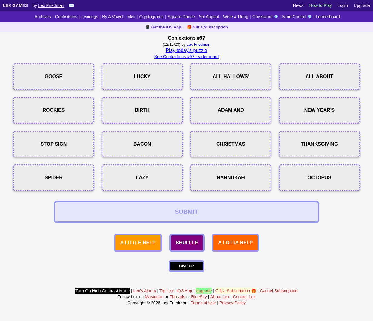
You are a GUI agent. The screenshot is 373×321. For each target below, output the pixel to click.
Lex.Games (15, 5)
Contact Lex (244, 296)
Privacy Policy (232, 302)
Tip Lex (166, 290)
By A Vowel (112, 16)
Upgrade (362, 5)
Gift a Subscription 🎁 (235, 290)
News (298, 5)
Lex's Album (144, 290)
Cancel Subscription (279, 290)
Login (343, 5)
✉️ (71, 5)
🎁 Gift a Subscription (207, 27)
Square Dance (181, 16)
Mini (131, 16)
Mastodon (154, 296)
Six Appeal (209, 16)
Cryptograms (151, 16)
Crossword (265, 16)
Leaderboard (328, 16)
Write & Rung (235, 16)
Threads (177, 296)
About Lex (219, 296)
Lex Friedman (51, 5)
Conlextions (66, 16)
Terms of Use (203, 302)
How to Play (320, 5)
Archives (43, 16)
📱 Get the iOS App (163, 27)
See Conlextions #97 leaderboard (186, 56)
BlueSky (199, 296)
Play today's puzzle (186, 50)
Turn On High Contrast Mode (102, 290)
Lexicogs (89, 16)
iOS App (184, 290)
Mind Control (296, 16)
